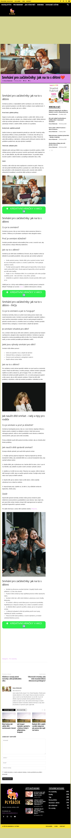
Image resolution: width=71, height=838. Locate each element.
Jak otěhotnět (30, 5)
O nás (23, 1)
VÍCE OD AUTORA (21, 710)
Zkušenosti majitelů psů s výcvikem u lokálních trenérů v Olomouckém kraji (58, 111)
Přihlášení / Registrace (7, 1)
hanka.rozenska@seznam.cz (10, 813)
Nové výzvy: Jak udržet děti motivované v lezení (9, 726)
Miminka (40, 5)
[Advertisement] (35, 30)
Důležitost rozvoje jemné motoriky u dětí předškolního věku (11, 679)
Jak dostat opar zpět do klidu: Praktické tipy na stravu (39, 793)
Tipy (50, 797)
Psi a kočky (52, 808)
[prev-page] (42, 710)
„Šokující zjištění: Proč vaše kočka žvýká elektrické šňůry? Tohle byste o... (39, 802)
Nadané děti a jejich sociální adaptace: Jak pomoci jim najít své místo (38, 727)
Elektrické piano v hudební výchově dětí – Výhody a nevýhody (59, 136)
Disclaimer (17, 1)
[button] (68, 5)
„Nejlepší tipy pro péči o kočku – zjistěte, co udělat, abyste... (39, 811)
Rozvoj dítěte (6, 5)
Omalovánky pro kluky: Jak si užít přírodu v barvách (57, 144)
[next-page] (45, 710)
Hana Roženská (8, 80)
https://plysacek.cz (17, 690)
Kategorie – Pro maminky (9, 659)
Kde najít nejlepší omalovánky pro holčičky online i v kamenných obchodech (57, 119)
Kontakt (28, 1)
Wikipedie (34, 509)
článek (21, 286)
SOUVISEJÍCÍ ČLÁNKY (9, 710)
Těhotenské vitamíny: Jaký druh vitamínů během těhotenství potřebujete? (37, 679)
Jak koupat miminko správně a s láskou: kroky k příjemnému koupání (23, 728)
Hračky (51, 794)
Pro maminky (18, 5)
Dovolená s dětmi (52, 5)
